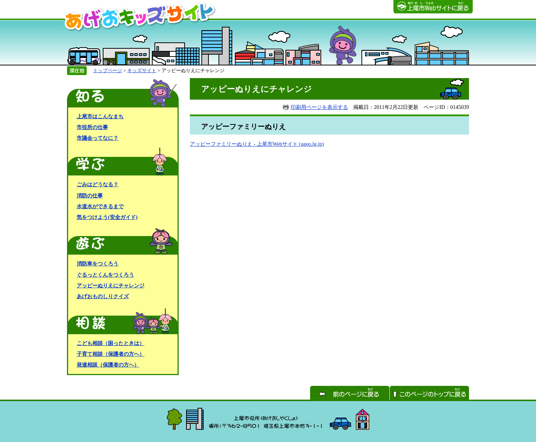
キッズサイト (141, 70)
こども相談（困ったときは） (110, 343)
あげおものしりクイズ (103, 296)
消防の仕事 (90, 196)
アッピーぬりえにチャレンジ (110, 285)
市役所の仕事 (92, 127)
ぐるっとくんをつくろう (105, 275)
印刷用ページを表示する (319, 107)
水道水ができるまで (100, 206)
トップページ (107, 70)
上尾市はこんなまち (100, 116)
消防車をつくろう (97, 264)
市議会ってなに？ (97, 138)
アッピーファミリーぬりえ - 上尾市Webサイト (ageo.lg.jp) (257, 144)
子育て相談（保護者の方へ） (110, 354)
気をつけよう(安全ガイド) (107, 217)
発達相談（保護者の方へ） (108, 365)
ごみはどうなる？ (97, 184)
